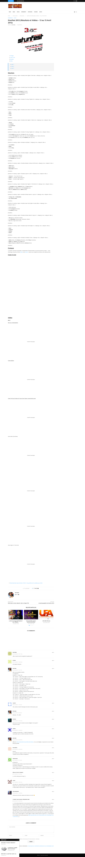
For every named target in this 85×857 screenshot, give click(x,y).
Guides (40, 11)
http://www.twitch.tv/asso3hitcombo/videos (25, 741)
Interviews (30, 11)
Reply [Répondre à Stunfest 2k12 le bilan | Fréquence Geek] (53, 799)
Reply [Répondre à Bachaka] (53, 668)
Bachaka (13, 24)
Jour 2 (13, 66)
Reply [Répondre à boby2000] (53, 652)
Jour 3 (13, 68)
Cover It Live (12, 57)
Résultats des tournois (18, 772)
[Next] (15, 1)
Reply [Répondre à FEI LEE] (53, 780)
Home (9, 15)
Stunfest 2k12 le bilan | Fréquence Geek (21, 799)
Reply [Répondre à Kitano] (53, 660)
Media (14, 11)
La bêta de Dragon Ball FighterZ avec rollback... (15, 621)
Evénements (23, 11)
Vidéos (11, 60)
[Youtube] (76, 1)
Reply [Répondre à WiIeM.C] (53, 728)
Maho (21, 252)
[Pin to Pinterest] (36, 588)
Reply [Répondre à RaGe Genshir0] (53, 791)
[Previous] (14, 1)
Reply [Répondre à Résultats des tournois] (53, 772)
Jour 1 (13, 64)
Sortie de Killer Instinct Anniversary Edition (26, 0)
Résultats (12, 59)
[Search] (76, 12)
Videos (18, 11)
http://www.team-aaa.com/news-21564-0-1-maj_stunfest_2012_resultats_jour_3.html (26, 583)
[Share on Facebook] (34, 588)
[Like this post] (33, 588)
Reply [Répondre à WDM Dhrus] (53, 758)
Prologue (12, 55)
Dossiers (36, 11)
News (10, 11)
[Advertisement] (31, 641)
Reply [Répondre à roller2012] (53, 747)
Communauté (15, 15)
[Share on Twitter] (35, 588)
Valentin (26, 252)
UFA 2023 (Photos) (46, 620)
